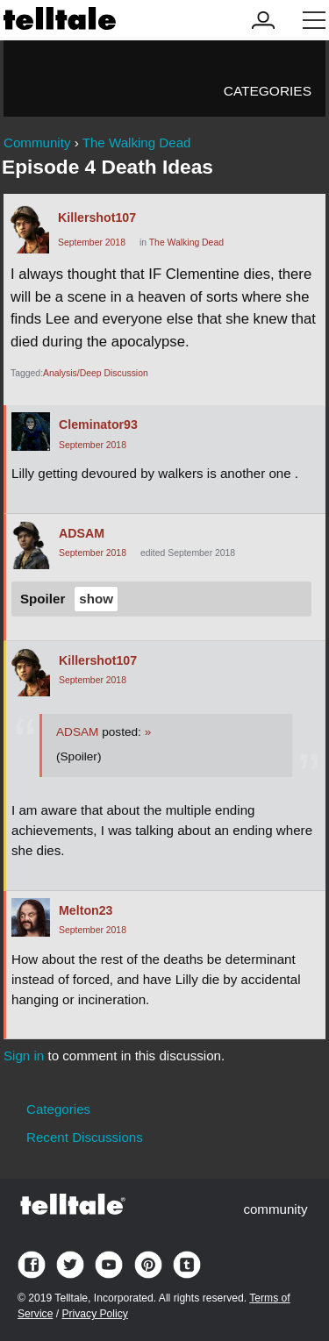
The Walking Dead (186, 242)
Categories (267, 90)
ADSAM (81, 533)
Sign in (24, 1055)
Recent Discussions (84, 1137)
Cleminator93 (98, 424)
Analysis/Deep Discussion (95, 373)
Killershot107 (97, 217)
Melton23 (86, 910)
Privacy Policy (94, 1314)
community (275, 1209)
